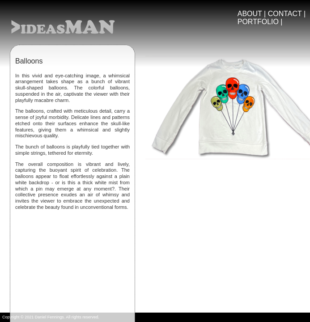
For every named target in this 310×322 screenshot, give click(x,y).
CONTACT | (287, 13)
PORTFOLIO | (260, 21)
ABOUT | (253, 13)
